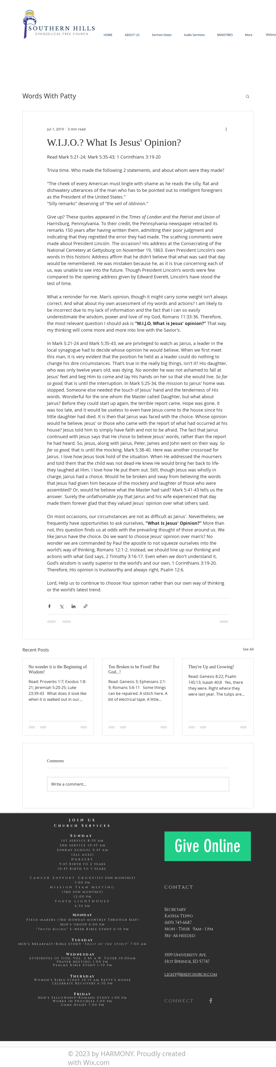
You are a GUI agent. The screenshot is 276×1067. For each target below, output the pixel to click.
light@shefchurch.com (190, 974)
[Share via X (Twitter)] (61, 606)
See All (248, 649)
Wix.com (96, 1062)
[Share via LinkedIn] (73, 606)
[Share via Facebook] (49, 606)
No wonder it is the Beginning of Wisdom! (58, 669)
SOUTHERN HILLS (62, 28)
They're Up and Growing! (211, 666)
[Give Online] (207, 846)
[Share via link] (85, 606)
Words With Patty (49, 95)
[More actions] (226, 129)
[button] (247, 96)
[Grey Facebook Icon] (210, 1000)
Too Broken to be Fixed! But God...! (133, 669)
